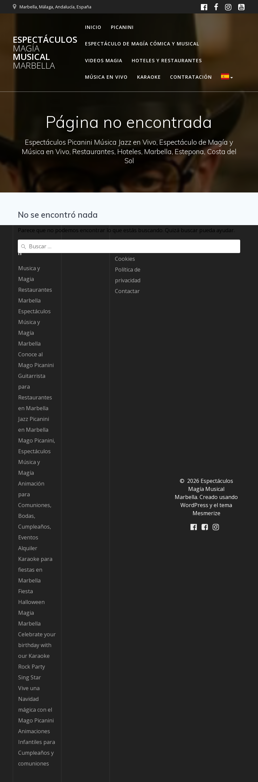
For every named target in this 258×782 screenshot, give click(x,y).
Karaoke (149, 77)
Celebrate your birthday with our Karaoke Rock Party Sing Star (37, 656)
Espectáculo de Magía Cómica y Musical (142, 43)
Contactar (127, 291)
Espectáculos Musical (45, 52)
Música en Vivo (106, 77)
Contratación (191, 77)
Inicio (93, 27)
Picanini (122, 27)
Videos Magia (103, 60)
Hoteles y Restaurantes (167, 60)
